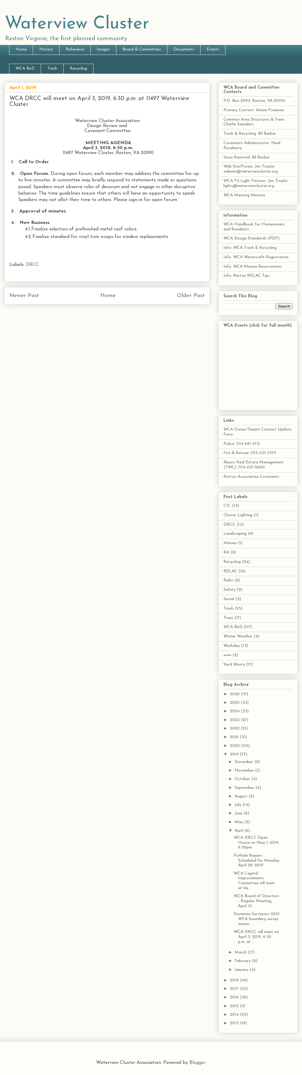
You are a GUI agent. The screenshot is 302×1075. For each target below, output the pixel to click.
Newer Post (24, 295)
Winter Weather (237, 636)
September (245, 788)
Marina (230, 543)
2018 (235, 980)
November (245, 770)
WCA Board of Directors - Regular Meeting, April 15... (256, 901)
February (243, 961)
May (239, 822)
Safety (229, 590)
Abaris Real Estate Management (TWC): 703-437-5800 (253, 465)
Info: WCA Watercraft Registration (256, 257)
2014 (235, 1014)
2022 (235, 728)
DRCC (32, 264)
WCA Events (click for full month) (257, 325)
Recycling (78, 68)
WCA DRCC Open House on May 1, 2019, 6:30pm (256, 843)
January (242, 970)
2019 (235, 754)
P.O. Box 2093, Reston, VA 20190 (254, 101)
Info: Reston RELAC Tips (246, 276)
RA (226, 552)
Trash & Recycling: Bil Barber (249, 133)
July (238, 805)
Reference (75, 49)
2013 (235, 1023)
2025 (235, 703)
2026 (235, 694)
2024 (235, 711)
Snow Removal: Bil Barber (246, 157)
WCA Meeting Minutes (244, 195)
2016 (235, 997)
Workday (231, 646)
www (227, 655)
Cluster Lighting (237, 515)
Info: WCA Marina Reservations (252, 266)
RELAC (230, 571)
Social (228, 599)
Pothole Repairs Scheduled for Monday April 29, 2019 (256, 860)
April (239, 830)
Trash (52, 68)
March (241, 952)
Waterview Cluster (77, 24)
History (46, 49)
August (242, 796)
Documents (184, 49)
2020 (235, 746)
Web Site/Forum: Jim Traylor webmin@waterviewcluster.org (250, 169)
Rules (228, 580)
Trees (228, 618)
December (244, 762)
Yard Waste (234, 664)
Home (21, 49)
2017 (235, 989)
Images (103, 49)
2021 (235, 737)
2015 (235, 1006)
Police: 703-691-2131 (241, 444)
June (239, 813)
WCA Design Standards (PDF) (251, 238)
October (243, 779)
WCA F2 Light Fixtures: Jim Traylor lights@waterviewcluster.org (255, 183)
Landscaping (235, 533)
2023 (235, 720)
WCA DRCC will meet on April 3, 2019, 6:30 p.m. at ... (256, 937)
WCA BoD (25, 68)
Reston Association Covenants (251, 477)
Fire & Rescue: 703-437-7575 (249, 453)
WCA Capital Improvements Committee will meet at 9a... (254, 880)
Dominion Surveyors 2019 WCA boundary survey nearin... (256, 919)
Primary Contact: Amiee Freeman (253, 110)
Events (213, 49)
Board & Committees (142, 49)
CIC (227, 506)
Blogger (197, 1062)
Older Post (191, 295)
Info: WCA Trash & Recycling (249, 248)
